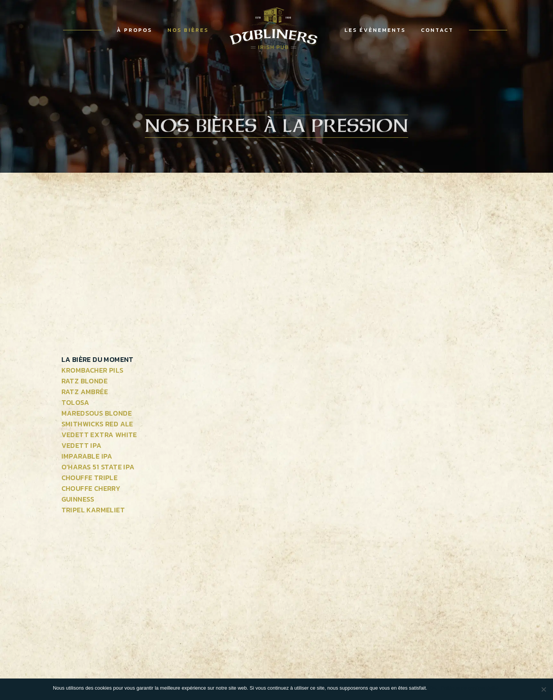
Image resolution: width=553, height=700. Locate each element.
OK (434, 688)
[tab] (99, 359)
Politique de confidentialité (471, 688)
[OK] (543, 689)
